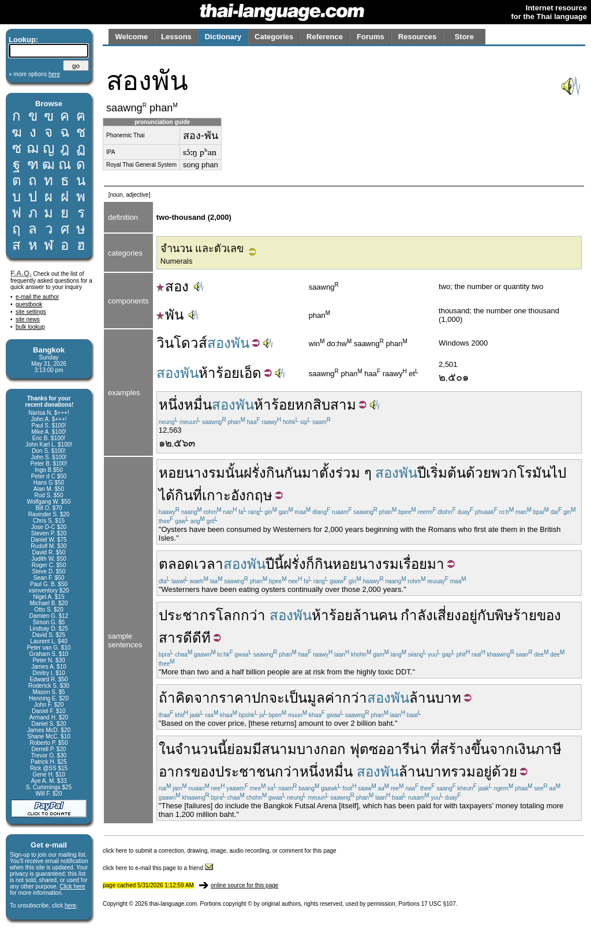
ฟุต (359, 749)
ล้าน (366, 615)
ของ (549, 615)
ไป (558, 473)
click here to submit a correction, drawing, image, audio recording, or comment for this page (219, 850)
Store (464, 36)
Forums (370, 36)
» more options (34, 74)
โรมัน (534, 473)
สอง (172, 286)
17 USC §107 (438, 904)
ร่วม (347, 473)
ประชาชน (245, 771)
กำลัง (417, 615)
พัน (170, 314)
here (70, 905)
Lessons (176, 36)
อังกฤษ (251, 495)
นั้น (234, 473)
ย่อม (239, 749)
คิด (184, 698)
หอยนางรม (192, 473)
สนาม (279, 749)
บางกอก (321, 749)
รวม (463, 771)
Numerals (176, 261)
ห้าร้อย (219, 373)
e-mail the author (37, 297)
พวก (504, 473)
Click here (72, 886)
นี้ (278, 564)
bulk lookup (30, 327)
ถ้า (167, 698)
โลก (228, 615)
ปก (260, 698)
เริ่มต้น (446, 473)
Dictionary (223, 36)
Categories (274, 36)
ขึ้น (480, 749)
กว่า (253, 615)
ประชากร (187, 615)
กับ (486, 615)
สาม (343, 404)
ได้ (167, 495)
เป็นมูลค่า (313, 698)
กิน (275, 473)
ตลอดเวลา (191, 564)
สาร (171, 638)
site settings (31, 312)
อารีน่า (406, 749)
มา (310, 473)
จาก (206, 698)
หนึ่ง (171, 404)
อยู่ (469, 615)
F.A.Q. (21, 273)
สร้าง (455, 749)
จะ (277, 698)
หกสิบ (312, 404)
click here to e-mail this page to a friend (158, 868)
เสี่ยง (447, 615)
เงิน (524, 749)
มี (256, 749)
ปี (421, 473)
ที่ (197, 495)
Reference (324, 36)
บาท (448, 698)
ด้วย (478, 473)
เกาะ (216, 495)
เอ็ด (250, 373)
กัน (293, 473)
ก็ (310, 564)
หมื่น (198, 404)
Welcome (131, 36)
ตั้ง (327, 473)
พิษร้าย (516, 615)
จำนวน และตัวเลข (202, 248)
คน (388, 615)
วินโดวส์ (181, 343)
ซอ (377, 749)
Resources (417, 36)
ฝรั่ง (255, 473)
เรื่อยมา (421, 564)
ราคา (235, 698)
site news (28, 319)
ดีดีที (197, 638)
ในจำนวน (188, 749)
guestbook (29, 304)
